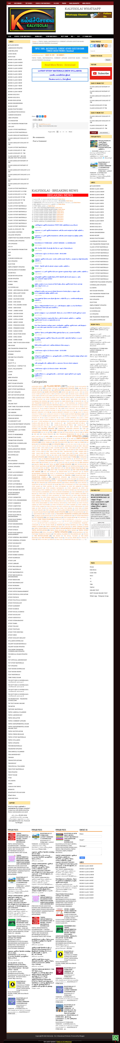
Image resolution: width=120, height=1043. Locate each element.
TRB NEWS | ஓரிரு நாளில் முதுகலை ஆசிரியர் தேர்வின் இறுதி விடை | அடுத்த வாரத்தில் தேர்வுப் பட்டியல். (43, 889)
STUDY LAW (72, 497)
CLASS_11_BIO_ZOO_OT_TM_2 (40, 423)
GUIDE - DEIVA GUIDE (42, 448)
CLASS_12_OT (81, 425)
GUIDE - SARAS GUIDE (38, 453)
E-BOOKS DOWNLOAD (58, 436)
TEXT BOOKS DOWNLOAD (53, 517)
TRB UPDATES (46, 537)
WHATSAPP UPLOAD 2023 (72, 539)
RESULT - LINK (56, 480)
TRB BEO (86, 534)
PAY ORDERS (36, 471)
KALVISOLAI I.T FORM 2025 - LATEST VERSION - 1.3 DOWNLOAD (23, 1000)
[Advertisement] (60, 99)
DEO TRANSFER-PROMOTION (65, 434)
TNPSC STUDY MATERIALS (17, 737)
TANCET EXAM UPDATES (75, 512)
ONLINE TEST (42, 470)
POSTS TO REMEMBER (39, 475)
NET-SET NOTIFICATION (72, 466)
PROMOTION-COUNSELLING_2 (42, 479)
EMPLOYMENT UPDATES (16, 267)
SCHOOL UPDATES (69, 482)
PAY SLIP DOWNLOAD (50, 471)
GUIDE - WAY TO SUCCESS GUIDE (41, 455)
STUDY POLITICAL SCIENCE (17, 600)
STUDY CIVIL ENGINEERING (17, 500)
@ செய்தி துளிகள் (81, 386)
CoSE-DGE (93, 573)
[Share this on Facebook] (37, 116)
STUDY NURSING (70, 501)
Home (9, 3)
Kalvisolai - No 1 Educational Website (58, 1036)
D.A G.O (78, 432)
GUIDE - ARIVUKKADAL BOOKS (69, 446)
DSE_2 (47, 436)
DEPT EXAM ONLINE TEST (98, 593)
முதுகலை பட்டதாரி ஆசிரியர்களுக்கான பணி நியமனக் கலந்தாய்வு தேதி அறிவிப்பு (59, 230)
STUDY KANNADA (62, 497)
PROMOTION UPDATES (60, 477)
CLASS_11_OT (58, 423)
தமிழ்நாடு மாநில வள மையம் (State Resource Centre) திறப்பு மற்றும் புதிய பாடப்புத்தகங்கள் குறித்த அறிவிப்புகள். (100, 398)
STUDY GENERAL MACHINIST (78, 493)
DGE (78, 434)
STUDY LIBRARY (82, 497)
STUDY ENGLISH (13, 527)
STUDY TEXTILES (53, 508)
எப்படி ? (83, 539)
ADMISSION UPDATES (67, 388)
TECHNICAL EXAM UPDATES (42, 515)
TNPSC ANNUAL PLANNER (17, 712)
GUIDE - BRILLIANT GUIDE (16, 293)
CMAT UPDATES (74, 426)
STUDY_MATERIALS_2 (51, 510)
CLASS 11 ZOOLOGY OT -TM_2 (52, 408)
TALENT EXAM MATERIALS (81, 510)
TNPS (80, 524)
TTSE (66, 537)
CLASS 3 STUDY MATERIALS (17, 209)
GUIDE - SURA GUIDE (67, 453)
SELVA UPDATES (82, 482)
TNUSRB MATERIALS (77, 532)
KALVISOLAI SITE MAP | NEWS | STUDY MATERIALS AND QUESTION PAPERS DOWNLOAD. (71, 838)
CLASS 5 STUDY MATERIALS (64, 419)
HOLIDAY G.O (82, 455)
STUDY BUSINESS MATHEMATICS (55, 488)
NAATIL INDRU (38, 464)
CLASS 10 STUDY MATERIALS (17, 132)
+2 (90, 581)
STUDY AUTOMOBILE (60, 486)
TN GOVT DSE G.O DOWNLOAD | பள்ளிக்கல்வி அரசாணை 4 (55, 523)
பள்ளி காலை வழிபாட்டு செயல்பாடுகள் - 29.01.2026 (50, 253)
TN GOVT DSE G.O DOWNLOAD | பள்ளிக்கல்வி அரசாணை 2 (47, 521)
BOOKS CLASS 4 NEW (46, 395)
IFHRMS (49, 457)
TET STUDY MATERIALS (81, 515)
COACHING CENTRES (15, 232)
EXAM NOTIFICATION (75, 440)
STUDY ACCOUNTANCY (67, 484)
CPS (68, 430)
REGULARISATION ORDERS (41, 480)
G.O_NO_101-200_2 (81, 444)
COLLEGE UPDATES (47, 428)
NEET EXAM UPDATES (63, 464)
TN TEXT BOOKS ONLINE (47, 524)
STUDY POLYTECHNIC (44, 504)
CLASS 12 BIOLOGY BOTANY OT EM (49, 410)
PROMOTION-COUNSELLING (78, 477)
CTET (58, 432)
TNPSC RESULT (71, 530)
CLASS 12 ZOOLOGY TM (51, 417)
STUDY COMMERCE (46, 490)
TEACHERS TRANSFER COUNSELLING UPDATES (72, 514)
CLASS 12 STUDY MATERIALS (73, 414)
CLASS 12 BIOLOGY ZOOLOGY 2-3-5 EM (19, 171)
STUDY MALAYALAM (37, 499)
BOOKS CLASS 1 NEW (76, 392)
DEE (35, 434)
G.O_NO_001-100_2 (69, 444)
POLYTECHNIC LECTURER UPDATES (76, 473)
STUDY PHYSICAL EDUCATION (58, 503)
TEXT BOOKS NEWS (69, 517)
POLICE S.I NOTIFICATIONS (57, 473)
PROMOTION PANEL (80, 475)
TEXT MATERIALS (82, 517)
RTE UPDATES (41, 482)
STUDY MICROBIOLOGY (58, 501)
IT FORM (73, 457)
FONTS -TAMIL (74, 442)
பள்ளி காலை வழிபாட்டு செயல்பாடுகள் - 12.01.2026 (50, 350)
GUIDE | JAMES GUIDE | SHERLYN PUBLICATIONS (70, 910)
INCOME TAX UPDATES (61, 457)
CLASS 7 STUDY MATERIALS (41, 421)
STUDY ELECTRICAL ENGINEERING (41, 492)
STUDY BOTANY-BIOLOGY (16, 490)
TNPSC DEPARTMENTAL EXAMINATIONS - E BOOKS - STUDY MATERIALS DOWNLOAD (23, 838)
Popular (94, 133)
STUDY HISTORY (36, 497)
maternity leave (73, 462)
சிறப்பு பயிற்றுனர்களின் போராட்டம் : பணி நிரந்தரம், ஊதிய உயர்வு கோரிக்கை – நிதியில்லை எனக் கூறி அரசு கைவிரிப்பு (101, 412)
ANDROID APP (36, 390)
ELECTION (57, 438)
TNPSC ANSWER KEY (52, 526)
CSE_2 (52, 432)
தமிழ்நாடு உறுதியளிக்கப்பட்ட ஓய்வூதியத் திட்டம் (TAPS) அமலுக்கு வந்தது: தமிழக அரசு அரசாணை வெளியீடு (101, 464)
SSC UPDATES (49, 484)
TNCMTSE (60, 524)
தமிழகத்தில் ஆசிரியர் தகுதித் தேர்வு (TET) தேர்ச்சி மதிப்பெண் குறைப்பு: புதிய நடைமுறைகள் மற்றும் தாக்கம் (100, 384)
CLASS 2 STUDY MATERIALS (69, 417)
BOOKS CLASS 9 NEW (57, 397)
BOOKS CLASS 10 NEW (15, 62)
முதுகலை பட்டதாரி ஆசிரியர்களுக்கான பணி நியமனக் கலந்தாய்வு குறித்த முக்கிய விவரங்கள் (100, 343)
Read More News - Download (60, 64)
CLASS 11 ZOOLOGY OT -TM (16, 153)
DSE (42, 436)
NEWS (41, 468)
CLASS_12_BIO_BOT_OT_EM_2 (76, 423)
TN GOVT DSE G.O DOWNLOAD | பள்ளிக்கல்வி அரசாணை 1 (71, 519)
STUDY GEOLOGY (66, 495)
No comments (60, 55)
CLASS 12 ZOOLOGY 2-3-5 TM (55, 416)
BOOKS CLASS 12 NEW (62, 394)
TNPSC (92, 587)
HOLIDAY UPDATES (38, 457)
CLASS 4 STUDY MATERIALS (47, 419)
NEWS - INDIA (50, 468)
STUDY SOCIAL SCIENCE (38, 506)
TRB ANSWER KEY (75, 534)
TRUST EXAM (58, 537)
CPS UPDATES (12, 244)
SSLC (91, 576)
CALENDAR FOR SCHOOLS (39, 401)
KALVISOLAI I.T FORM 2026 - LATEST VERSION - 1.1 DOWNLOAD (55, 243)
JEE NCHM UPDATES (65, 459)
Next (70, 132)
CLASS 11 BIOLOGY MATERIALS (50, 405)
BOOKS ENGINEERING (52, 399)
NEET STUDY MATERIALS (39, 466)
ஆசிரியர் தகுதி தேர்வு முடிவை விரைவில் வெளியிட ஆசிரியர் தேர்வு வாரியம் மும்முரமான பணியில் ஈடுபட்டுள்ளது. (43, 961)
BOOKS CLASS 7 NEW (15, 86)
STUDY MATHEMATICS (67, 499)
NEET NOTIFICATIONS (80, 464)
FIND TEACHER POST (60, 442)
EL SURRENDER (48, 438)
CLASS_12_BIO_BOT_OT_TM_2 (41, 425)
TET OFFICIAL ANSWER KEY (63, 515)
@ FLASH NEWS (52, 386)
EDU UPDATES (74, 436)
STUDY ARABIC (36, 486)
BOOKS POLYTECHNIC (80, 399)
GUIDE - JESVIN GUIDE (67, 449)
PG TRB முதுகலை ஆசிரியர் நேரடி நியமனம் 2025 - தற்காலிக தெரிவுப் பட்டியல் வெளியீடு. (100, 448)
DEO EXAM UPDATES (46, 434)
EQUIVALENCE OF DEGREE (50, 440)
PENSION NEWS (63, 471)
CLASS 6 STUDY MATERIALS (80, 419)
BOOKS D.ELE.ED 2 (81, 397)
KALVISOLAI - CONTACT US (65, 460)
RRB (33, 482)
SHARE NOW (35, 484)
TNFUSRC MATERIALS (71, 524)
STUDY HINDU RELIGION (79, 495)
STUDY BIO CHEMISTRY (75, 486)
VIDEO (34, 539)
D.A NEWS (85, 432)
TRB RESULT (56, 536)
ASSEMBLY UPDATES (70, 390)
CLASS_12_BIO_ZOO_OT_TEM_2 (63, 425)
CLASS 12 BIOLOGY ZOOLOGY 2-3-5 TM (63, 412)
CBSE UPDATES (66, 401)
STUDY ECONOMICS (69, 490)
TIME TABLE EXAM (44, 519)
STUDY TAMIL (12, 623)
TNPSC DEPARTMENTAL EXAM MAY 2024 (22, 921)
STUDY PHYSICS (72, 503)
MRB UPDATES (84, 462)
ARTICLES (57, 390)
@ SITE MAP (71, 386)
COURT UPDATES (58, 430)
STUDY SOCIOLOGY (51, 506)
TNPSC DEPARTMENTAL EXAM (43, 528)
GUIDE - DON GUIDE (70, 448)
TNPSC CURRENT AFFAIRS (80, 526)
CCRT (85, 401)
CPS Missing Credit (77, 430)
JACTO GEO (35, 459)
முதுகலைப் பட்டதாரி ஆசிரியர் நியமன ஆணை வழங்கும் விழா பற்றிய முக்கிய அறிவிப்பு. (61, 271)
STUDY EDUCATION (81, 490)
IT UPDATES (82, 457)
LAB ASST (53, 462)
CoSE (84, 428)
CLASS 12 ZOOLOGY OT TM (16, 200)
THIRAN (34, 519)
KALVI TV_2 (35, 460)
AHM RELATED (82, 388)
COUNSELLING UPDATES (40, 430)
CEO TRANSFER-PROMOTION (40, 403)
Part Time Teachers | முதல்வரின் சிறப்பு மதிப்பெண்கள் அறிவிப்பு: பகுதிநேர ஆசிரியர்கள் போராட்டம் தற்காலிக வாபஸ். (100, 426)
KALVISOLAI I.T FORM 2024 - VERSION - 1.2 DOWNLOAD (70, 970)
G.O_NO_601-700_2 (49, 446)
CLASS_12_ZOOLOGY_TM (59, 426)
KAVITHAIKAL (45, 462)
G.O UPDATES (56, 444)
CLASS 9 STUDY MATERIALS (77, 421)
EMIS (72, 438)
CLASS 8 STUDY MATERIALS (59, 421)
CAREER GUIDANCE (55, 401)
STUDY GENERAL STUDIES (39, 495)
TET (52, 515)
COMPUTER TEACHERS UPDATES (68, 428)
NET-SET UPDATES (55, 466)
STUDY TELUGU (42, 508)
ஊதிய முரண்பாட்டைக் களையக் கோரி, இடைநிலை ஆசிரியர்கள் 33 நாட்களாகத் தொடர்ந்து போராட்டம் (100, 391)
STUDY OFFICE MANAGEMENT (40, 503)
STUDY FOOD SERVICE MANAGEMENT (59, 493)
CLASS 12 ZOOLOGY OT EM (73, 416)
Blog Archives (104, 133)
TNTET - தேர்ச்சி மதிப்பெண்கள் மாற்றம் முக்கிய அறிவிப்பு (52, 266)
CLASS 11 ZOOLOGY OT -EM (74, 406)
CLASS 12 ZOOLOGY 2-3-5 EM (17, 191)
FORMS (82, 442)
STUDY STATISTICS (64, 506)
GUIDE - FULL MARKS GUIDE (17, 305)
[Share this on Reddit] (45, 116)
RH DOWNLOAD (81, 480)
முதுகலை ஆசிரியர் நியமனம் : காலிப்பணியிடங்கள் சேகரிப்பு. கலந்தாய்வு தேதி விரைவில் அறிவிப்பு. (99, 366)
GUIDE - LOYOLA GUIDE (38, 451)
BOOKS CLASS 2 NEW (76, 394)
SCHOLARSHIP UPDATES (54, 482)
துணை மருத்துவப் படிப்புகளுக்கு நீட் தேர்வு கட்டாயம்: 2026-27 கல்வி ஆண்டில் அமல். (60, 313)
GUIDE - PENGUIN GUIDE (66, 451)
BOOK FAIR (65, 392)
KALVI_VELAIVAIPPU (47, 460)
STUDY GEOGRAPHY (53, 495)
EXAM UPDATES (13, 278)
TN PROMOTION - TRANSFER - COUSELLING (18, 699)
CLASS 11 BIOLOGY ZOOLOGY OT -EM (71, 405)
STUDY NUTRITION (82, 501)
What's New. (59, 539)
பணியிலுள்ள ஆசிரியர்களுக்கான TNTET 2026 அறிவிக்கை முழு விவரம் (56, 225)
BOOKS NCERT (65, 399)
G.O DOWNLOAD (43, 444)
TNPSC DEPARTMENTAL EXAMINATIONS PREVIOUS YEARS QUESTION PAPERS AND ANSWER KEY (23, 859)
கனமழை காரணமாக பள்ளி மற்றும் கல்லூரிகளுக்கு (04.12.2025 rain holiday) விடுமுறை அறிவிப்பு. (104, 145)
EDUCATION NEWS (37, 438)
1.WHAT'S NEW (37, 388)
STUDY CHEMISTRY (72, 488)
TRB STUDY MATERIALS (16, 769)
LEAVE (60, 462)
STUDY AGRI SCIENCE (81, 484)
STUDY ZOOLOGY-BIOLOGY (16, 638)
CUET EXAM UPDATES (68, 432)
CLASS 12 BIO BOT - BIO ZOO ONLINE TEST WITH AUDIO (17, 157)
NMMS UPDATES (76, 468)
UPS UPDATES (82, 537)
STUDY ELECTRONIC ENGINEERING (60, 492)
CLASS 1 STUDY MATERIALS (67, 403)
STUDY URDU (78, 508)
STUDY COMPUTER (57, 490)
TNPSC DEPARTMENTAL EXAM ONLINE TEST (70, 528)
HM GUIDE (54, 455)
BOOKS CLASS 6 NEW (73, 395)
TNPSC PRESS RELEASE (57, 530)
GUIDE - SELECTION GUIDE (53, 453)
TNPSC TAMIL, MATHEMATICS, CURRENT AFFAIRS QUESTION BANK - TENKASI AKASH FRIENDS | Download (60, 49)
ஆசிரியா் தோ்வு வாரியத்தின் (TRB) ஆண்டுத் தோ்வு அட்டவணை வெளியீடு (57, 332)
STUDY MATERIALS (52, 499)
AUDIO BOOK (83, 390)
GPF (58, 446)
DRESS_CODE (35, 436)
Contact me (11, 810)
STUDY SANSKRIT (71, 504)
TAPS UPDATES (38, 514)
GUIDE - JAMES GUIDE (54, 449)
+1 (90, 578)
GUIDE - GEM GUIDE (42, 449)
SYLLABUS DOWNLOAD (65, 510)
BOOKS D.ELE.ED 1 (70, 397)
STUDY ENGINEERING (76, 492)
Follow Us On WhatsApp (64, 1041)
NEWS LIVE (60, 468)
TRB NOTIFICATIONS (41, 536)
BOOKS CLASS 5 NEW (60, 395)
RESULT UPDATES (68, 481)
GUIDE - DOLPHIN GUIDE (56, 448)
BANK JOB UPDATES (51, 392)
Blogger (20, 822)
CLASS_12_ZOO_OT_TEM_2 (40, 426)
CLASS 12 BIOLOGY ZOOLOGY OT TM (52, 414)
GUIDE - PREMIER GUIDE (80, 451)
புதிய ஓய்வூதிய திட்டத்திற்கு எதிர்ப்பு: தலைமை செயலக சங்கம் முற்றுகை (56, 363)
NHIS (67, 468)
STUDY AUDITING (47, 486)
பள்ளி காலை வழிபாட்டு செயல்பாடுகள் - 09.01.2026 (50, 368)
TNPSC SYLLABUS (47, 532)
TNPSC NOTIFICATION (39, 530)
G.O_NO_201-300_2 (37, 446)
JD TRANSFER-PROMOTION (49, 459)
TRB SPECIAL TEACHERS (71, 536)
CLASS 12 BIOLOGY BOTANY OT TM (71, 410)
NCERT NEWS (49, 464)
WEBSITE (52, 539)
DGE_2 (83, 434)
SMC (42, 484)
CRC (42, 432)
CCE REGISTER (77, 401)
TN (54, 519)
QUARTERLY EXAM (83, 479)
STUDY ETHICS (43, 493)
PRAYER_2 (68, 475)
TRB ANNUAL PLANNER (61, 534)
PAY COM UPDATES (79, 470)
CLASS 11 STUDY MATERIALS (56, 406)
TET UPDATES (38, 517)
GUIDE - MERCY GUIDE (52, 451)
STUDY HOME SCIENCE (49, 497)
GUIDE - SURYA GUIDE (80, 453)
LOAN (65, 462)
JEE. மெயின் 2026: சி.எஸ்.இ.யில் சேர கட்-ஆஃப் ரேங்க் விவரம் (54, 248)
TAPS (86, 512)
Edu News (93, 570)
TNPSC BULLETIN (65, 526)
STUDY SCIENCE (82, 504)
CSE (46, 432)
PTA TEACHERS (72, 479)
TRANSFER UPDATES (44, 534)
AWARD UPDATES (37, 392)
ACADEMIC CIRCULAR (51, 388)
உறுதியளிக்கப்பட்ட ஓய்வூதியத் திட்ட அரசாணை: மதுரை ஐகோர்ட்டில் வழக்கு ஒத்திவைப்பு (101, 482)
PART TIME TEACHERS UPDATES (60, 469)
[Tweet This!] (40, 116)
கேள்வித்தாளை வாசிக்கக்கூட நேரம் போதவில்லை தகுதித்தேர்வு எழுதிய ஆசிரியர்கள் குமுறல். (66, 880)
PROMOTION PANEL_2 (40, 477)
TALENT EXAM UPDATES (40, 512)
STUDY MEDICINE (45, 501)
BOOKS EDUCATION (37, 399)
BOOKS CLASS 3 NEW (15, 74)
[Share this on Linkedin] (43, 116)
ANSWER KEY (47, 390)
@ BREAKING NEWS (37, 386)
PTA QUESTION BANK (61, 479)
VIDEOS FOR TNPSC (43, 539)
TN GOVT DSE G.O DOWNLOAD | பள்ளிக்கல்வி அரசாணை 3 (18, 690)
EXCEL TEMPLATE (46, 442)
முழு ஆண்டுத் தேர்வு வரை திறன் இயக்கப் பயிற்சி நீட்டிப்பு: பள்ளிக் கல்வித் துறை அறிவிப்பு (100, 405)
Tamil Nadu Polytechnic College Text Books (17, 937)
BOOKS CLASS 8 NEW (43, 397)
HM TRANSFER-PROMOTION (67, 455)
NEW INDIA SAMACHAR (16, 398)
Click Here (61, 199)
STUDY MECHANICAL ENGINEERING (15, 576)
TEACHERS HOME (49, 514)
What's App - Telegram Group (99, 596)
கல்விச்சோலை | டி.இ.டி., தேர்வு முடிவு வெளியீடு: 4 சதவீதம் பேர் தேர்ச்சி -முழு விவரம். (43, 941)
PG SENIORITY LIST (75, 471)
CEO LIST (54, 403)
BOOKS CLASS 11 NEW (48, 394)
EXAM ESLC (62, 440)
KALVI (84, 459)
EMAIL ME (65, 438)
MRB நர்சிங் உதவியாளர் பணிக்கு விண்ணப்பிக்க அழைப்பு (52, 345)
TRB (91, 584)
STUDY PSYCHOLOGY (58, 504)
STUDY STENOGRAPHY (77, 506)
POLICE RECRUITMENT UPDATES (19, 424)
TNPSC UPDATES (61, 532)
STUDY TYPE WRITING (66, 508)
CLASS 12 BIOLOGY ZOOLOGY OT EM (18, 180)
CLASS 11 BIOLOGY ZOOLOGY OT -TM (18, 143)
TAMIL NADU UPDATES (57, 512)
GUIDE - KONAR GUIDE (81, 449)
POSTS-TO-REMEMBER (56, 475)
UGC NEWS (73, 537)
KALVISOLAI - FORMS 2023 (21, 982)
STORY (57, 484)
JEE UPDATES (77, 459)
